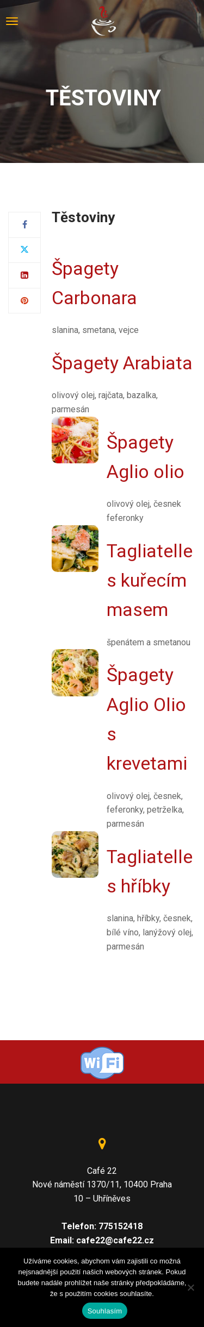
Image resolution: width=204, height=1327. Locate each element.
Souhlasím (105, 1311)
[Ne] (190, 1287)
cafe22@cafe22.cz (115, 1240)
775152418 (120, 1226)
